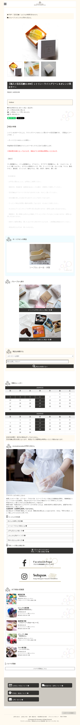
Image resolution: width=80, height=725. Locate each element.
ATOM (65, 716)
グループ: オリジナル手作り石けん (19, 17)
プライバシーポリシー (53, 716)
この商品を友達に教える (16, 110)
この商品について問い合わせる (18, 112)
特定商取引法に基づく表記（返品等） (20, 108)
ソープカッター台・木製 (40, 267)
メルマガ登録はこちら (40, 668)
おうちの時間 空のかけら (29, 14)
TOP (9, 14)
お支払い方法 (24, 716)
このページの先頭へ (68, 713)
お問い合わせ (16, 716)
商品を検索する (40, 366)
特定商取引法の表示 (42, 716)
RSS (61, 716)
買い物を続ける (13, 114)
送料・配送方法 (32, 716)
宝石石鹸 (16, 14)
